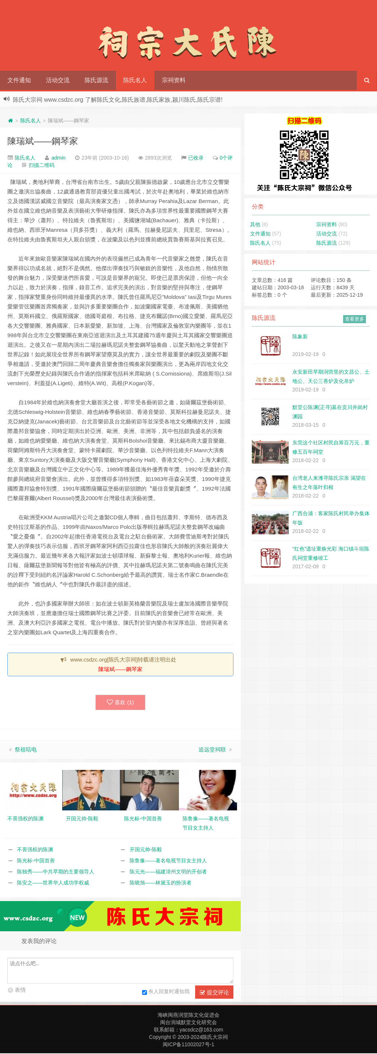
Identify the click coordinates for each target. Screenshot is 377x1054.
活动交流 (58, 80)
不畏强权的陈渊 (35, 850)
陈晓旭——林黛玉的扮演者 (160, 883)
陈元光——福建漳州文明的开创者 (168, 872)
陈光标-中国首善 (36, 861)
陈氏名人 (135, 80)
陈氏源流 (96, 80)
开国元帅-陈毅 (146, 850)
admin (59, 158)
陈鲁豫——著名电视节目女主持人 (168, 861)
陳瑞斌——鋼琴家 (42, 141)
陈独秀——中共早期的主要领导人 (55, 872)
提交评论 (214, 993)
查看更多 (354, 319)
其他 (255, 224)
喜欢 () (120, 702)
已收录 (196, 158)
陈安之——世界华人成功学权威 (53, 883)
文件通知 (19, 80)
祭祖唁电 (26, 750)
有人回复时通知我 (166, 993)
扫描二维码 (41, 165)
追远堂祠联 (212, 750)
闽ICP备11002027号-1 (188, 1045)
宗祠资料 (174, 80)
